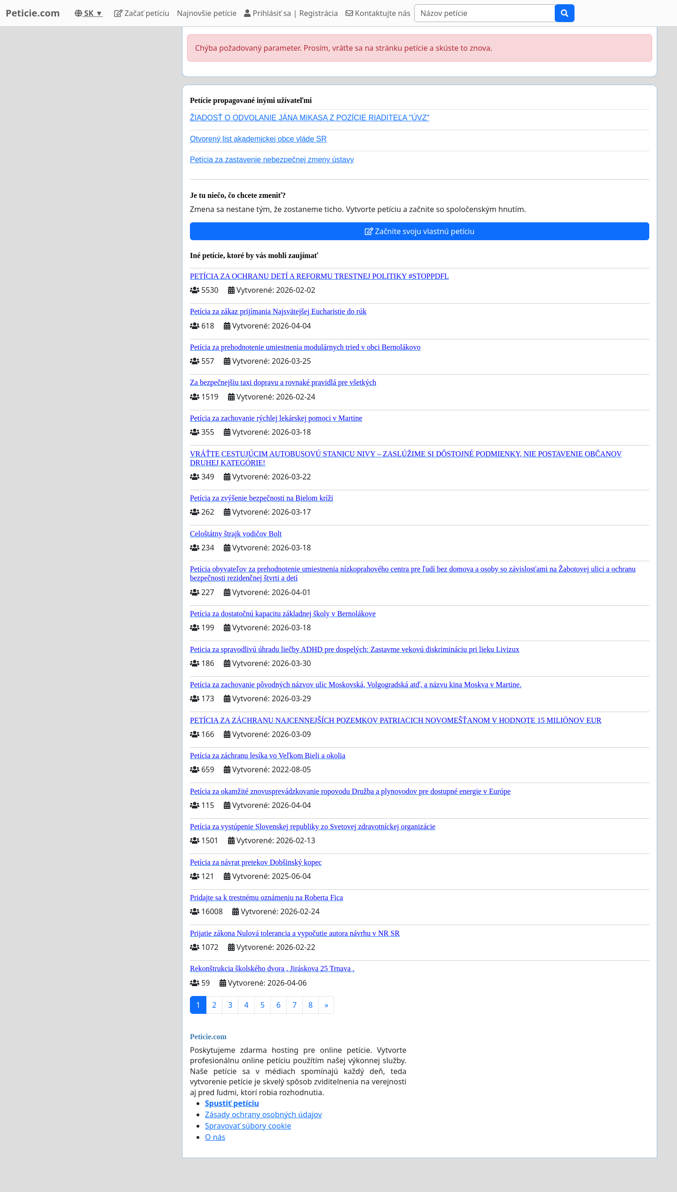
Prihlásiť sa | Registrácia (291, 13)
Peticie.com (33, 13)
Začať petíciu (141, 13)
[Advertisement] (90, 168)
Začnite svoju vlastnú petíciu (420, 231)
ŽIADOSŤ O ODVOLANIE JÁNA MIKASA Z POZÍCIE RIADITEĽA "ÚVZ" (309, 118)
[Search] (484, 13)
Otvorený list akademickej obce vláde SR (258, 139)
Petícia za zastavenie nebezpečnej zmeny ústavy (272, 160)
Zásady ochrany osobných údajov (263, 1114)
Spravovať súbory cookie (248, 1126)
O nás (215, 1137)
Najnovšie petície (206, 13)
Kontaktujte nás (378, 13)
